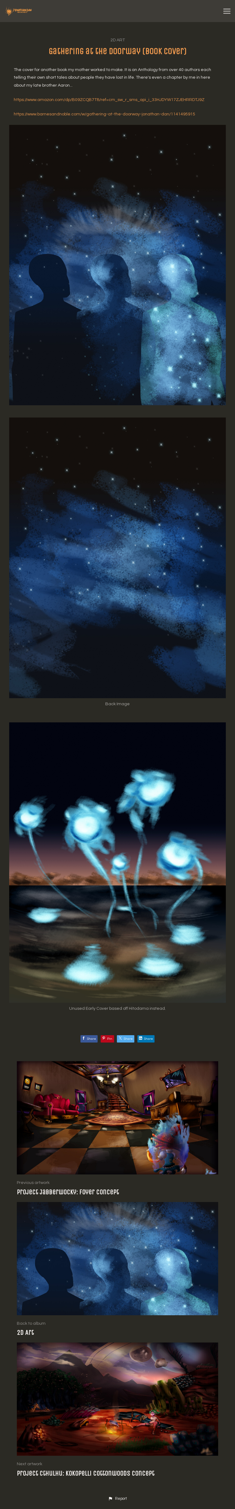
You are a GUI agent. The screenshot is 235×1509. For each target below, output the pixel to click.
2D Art (117, 40)
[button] (117, 1499)
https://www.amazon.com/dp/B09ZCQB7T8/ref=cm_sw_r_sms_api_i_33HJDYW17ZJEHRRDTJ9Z (109, 100)
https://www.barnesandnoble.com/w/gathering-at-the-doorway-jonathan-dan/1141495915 (104, 114)
